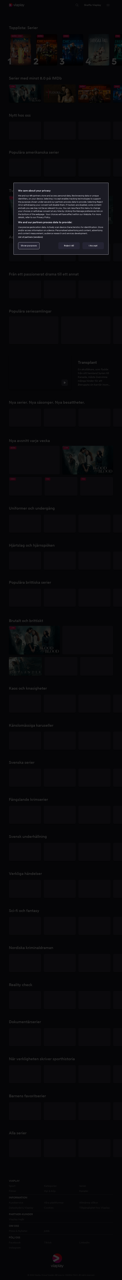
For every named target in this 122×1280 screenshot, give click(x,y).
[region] (61, 219)
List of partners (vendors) (30, 237)
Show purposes (29, 245)
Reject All (69, 245)
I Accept (93, 245)
